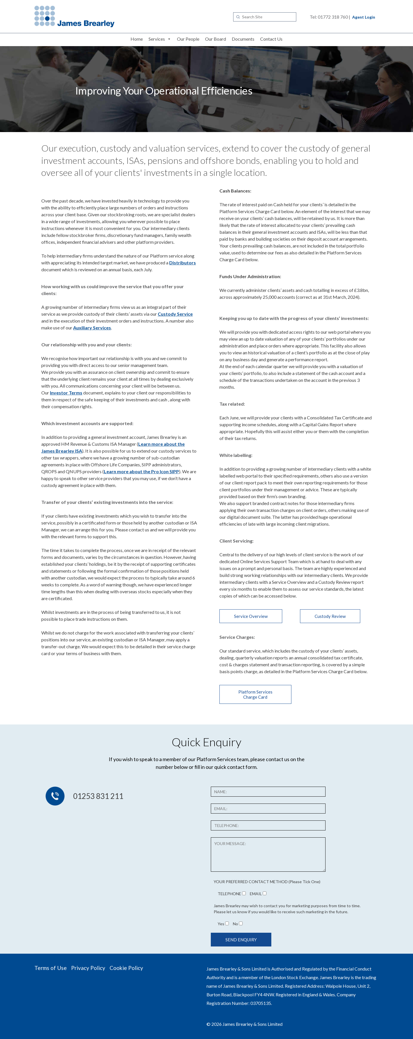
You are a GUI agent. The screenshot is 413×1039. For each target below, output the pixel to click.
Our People (188, 39)
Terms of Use (50, 968)
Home (136, 39)
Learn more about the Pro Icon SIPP (141, 471)
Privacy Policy (88, 968)
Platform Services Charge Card (255, 694)
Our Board (215, 39)
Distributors (182, 262)
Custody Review (330, 616)
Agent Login (363, 17)
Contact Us (271, 39)
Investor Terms (66, 392)
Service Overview (251, 616)
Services (157, 39)
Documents (243, 39)
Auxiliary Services (92, 327)
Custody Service (175, 314)
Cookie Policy (126, 968)
